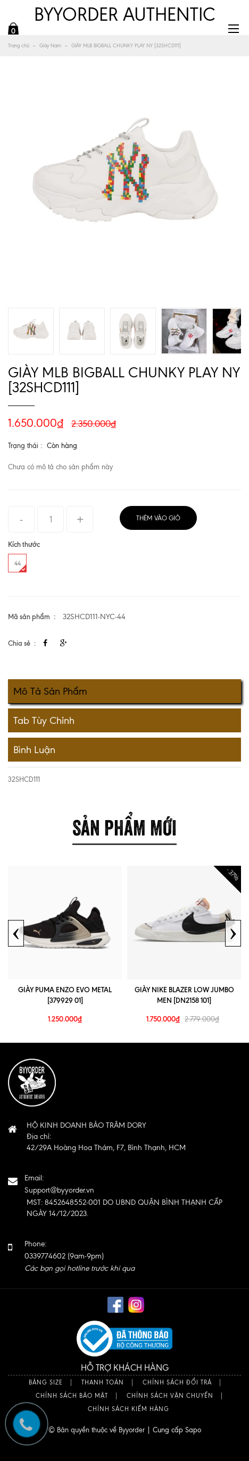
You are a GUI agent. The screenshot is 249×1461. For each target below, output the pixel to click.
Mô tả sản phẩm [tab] (50, 691)
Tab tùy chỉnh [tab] (43, 720)
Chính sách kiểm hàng (128, 1409)
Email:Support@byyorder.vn (59, 1184)
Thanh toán (102, 1382)
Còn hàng (62, 446)
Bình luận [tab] (34, 750)
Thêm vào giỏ (158, 518)
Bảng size (46, 1382)
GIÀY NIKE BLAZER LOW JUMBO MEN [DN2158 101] (184, 994)
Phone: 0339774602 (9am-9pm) (79, 1256)
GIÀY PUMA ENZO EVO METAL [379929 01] (65, 994)
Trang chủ (18, 45)
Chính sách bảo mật (72, 1395)
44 (20, 566)
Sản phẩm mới (124, 825)
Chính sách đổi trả (177, 1382)
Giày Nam (50, 45)
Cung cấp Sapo (177, 1430)
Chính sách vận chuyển (170, 1395)
